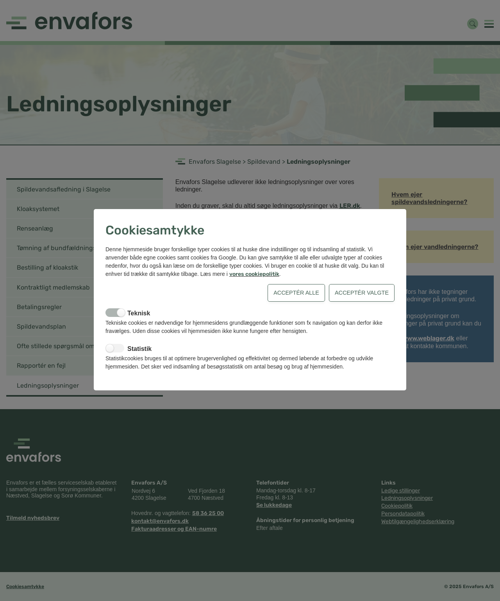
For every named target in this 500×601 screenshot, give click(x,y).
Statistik (139, 348)
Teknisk (138, 313)
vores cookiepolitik (254, 274)
